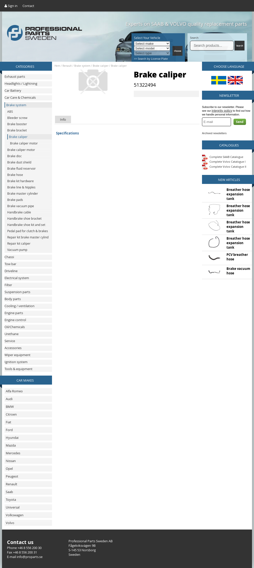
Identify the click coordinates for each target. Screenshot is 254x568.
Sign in (11, 5)
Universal (13, 507)
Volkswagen (15, 515)
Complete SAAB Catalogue (226, 156)
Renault (11, 484)
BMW (10, 406)
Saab (9, 492)
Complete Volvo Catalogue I (224, 161)
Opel (9, 468)
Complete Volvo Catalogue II (224, 166)
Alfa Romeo (14, 391)
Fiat (8, 422)
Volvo (10, 523)
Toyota (11, 499)
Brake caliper (100, 65)
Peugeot (12, 476)
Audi (9, 399)
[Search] (212, 45)
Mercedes (13, 453)
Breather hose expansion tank (238, 194)
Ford (9, 430)
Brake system (82, 65)
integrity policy (222, 110)
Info (63, 119)
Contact (28, 5)
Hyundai (12, 437)
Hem (57, 65)
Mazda (11, 445)
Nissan (11, 461)
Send (240, 122)
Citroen (11, 414)
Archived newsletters (214, 133)
